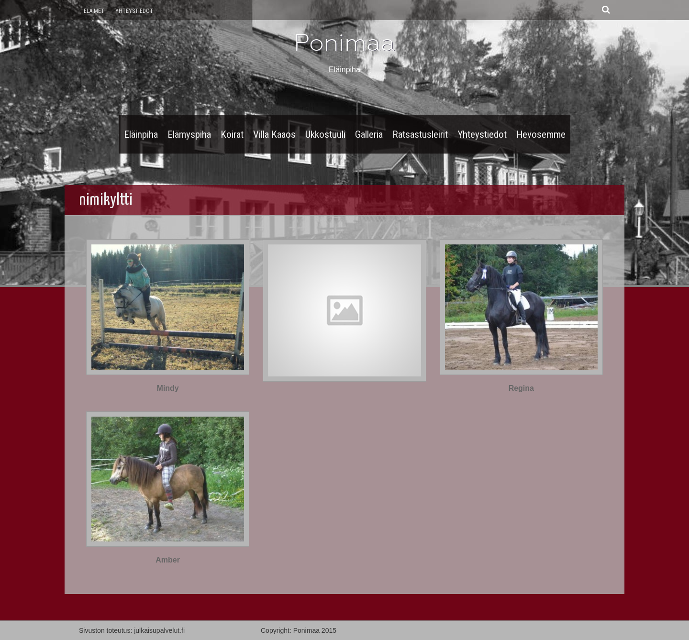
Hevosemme (541, 134)
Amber (168, 560)
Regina (521, 388)
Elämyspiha (189, 134)
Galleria (369, 134)
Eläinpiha (141, 134)
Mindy (168, 388)
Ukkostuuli (325, 134)
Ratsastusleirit (420, 134)
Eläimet (94, 11)
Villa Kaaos (274, 134)
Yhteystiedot (134, 11)
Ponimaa (344, 42)
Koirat (232, 134)
